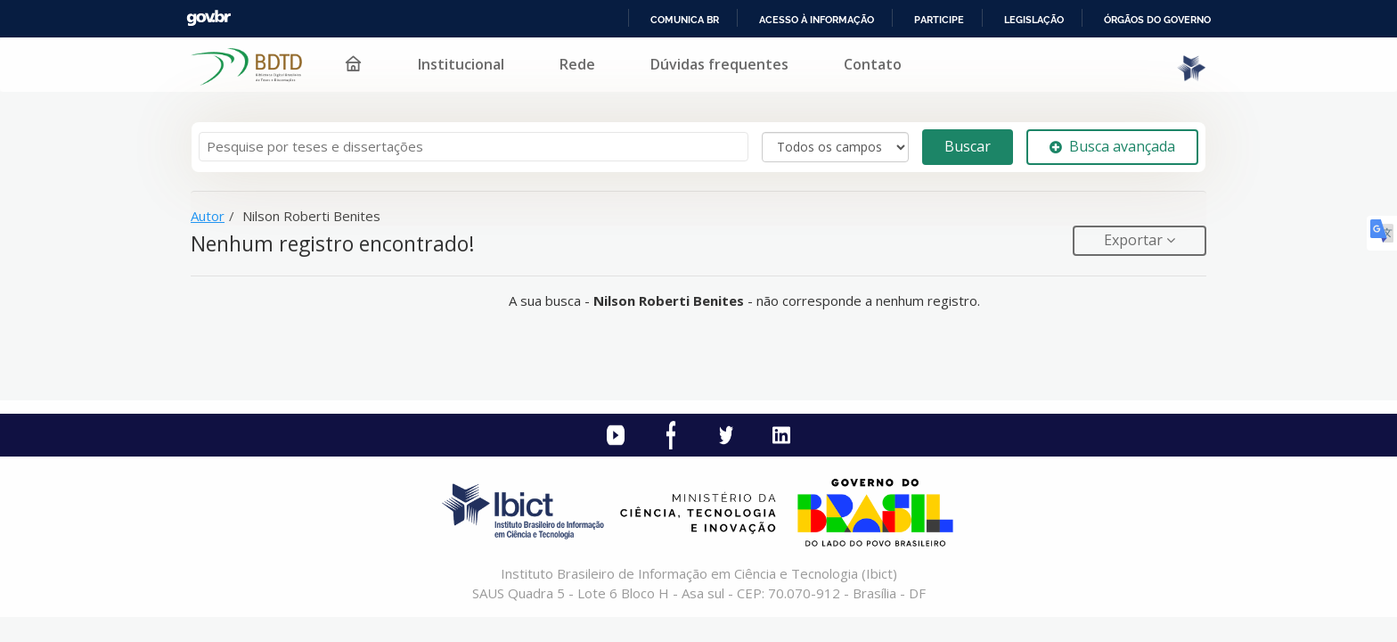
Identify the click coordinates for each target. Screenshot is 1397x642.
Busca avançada (1112, 146)
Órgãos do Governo (1157, 19)
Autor (208, 216)
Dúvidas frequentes (719, 64)
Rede (577, 64)
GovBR (208, 18)
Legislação (1034, 19)
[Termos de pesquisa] (473, 146)
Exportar (1135, 240)
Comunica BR (684, 19)
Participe (939, 19)
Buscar (967, 146)
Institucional (461, 64)
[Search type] (835, 147)
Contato (873, 64)
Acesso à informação (816, 19)
